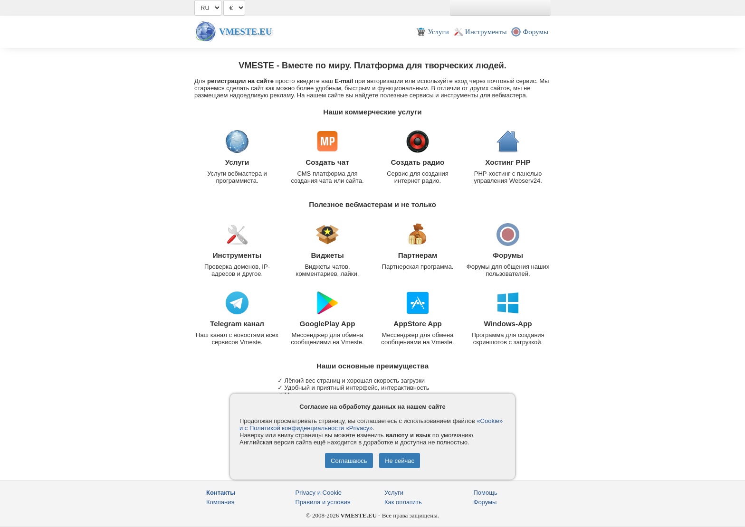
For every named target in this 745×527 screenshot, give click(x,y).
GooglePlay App (327, 324)
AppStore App (417, 324)
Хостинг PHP (507, 162)
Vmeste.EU (245, 32)
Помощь (485, 492)
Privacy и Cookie (319, 492)
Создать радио (418, 162)
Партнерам (418, 255)
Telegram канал (237, 324)
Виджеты (327, 255)
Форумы (508, 255)
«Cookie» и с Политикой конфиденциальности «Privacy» (371, 424)
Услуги (237, 162)
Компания (220, 502)
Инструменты (237, 255)
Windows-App (508, 324)
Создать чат (327, 162)
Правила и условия (323, 502)
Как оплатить (403, 502)
